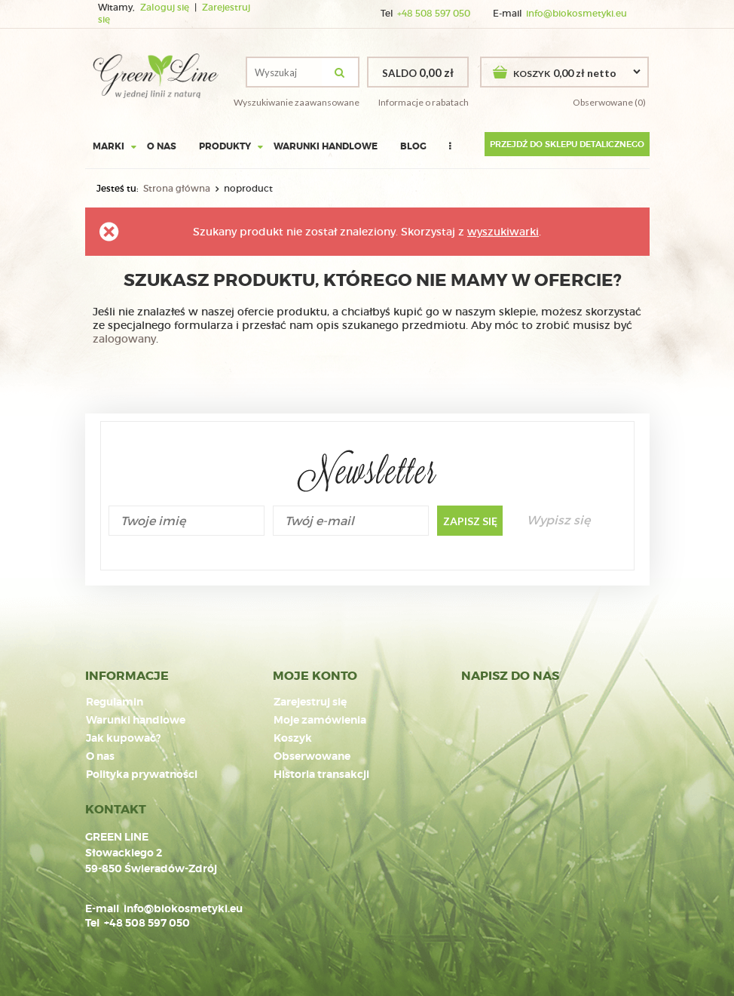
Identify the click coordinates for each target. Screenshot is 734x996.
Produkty (225, 146)
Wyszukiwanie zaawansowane (296, 102)
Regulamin (114, 702)
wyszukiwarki (503, 231)
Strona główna (176, 188)
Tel (92, 923)
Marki (108, 146)
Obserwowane (312, 757)
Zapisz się (470, 521)
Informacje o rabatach (423, 102)
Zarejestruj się (310, 702)
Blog (413, 146)
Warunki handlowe (326, 146)
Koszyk (293, 739)
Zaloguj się (165, 7)
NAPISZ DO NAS (510, 676)
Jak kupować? (123, 739)
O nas (161, 146)
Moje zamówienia (320, 721)
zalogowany (124, 339)
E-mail (102, 908)
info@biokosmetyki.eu (576, 13)
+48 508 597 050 (433, 13)
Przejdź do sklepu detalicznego (567, 144)
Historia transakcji (321, 775)
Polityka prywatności (141, 775)
